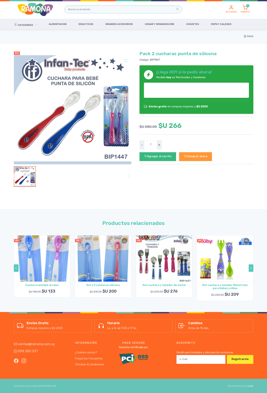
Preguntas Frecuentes (89, 358)
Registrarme (240, 359)
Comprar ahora (195, 156)
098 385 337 (26, 351)
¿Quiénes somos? (86, 352)
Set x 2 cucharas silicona (103, 285)
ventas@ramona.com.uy (34, 344)
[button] (231, 9)
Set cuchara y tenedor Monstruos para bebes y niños (225, 287)
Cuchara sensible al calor (42, 285)
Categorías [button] (24, 25)
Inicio (248, 36)
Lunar (250, 386)
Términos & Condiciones (89, 364)
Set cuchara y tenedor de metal (164, 285)
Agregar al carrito (157, 156)
